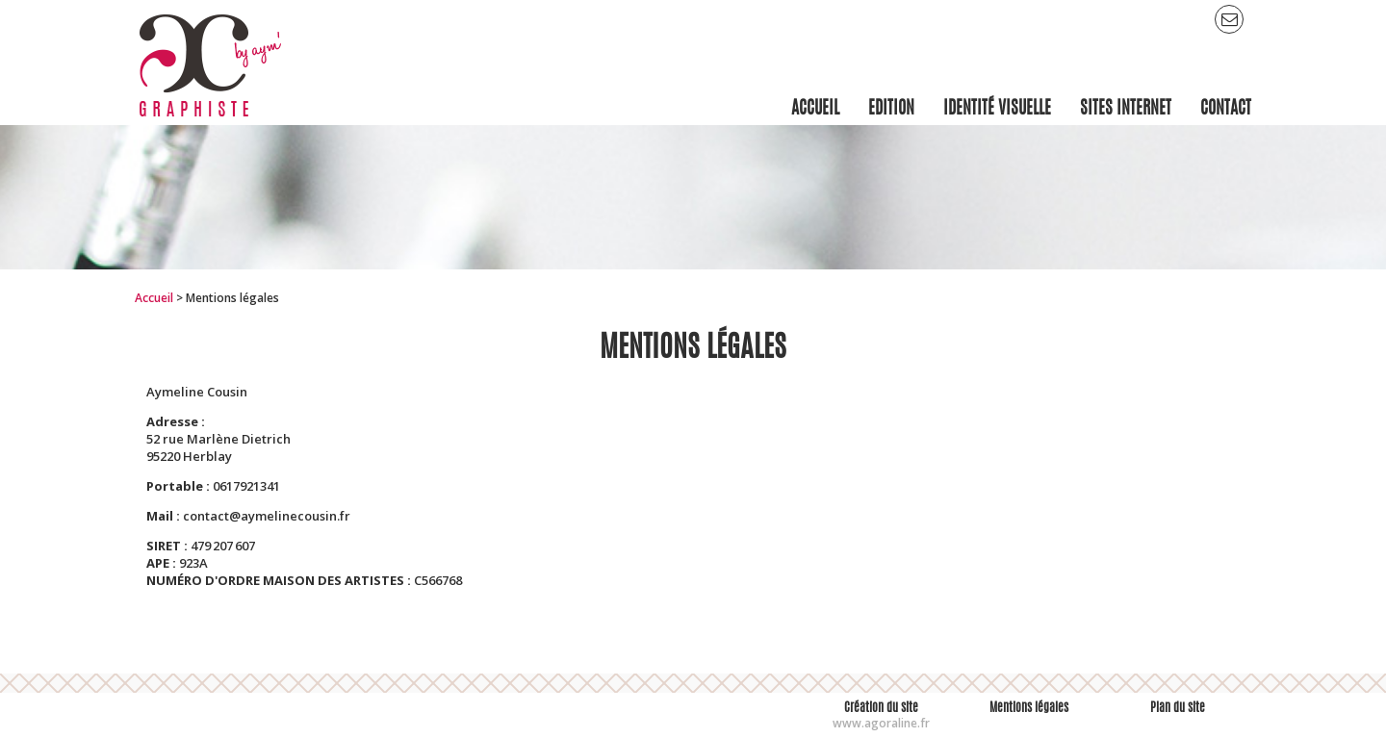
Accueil (154, 298)
